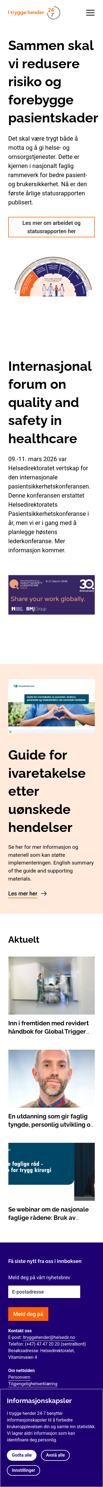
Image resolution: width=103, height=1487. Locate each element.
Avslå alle (55, 1455)
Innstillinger (23, 1470)
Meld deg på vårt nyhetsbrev (39, 1277)
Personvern (19, 1377)
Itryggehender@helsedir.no (49, 1337)
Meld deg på (28, 1314)
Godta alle (22, 1455)
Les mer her (22, 893)
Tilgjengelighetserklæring (32, 1383)
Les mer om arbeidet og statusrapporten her (52, 227)
